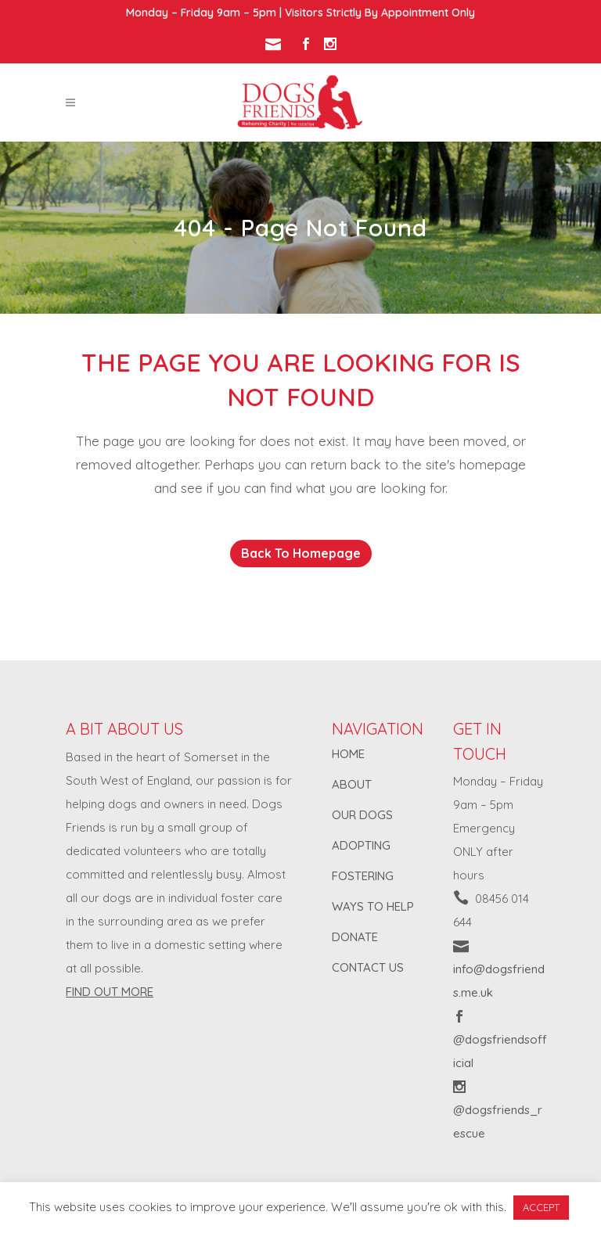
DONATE (355, 936)
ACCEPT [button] (541, 1207)
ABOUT (352, 784)
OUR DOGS (362, 814)
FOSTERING (363, 875)
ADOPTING (361, 845)
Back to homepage (301, 553)
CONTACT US (368, 967)
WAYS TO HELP (373, 906)
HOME (348, 753)
